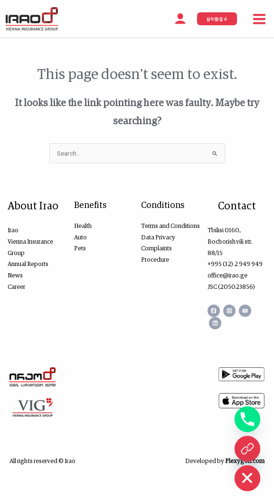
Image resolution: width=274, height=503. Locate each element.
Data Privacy (158, 237)
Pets (80, 248)
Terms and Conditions (170, 225)
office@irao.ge (227, 275)
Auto (80, 237)
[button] (217, 19)
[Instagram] (229, 311)
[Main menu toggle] (259, 18)
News (15, 275)
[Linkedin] (215, 323)
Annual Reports (28, 263)
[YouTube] (245, 311)
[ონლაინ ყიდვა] (247, 449)
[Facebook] (214, 311)
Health (83, 225)
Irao (13, 230)
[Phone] (247, 419)
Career (16, 286)
